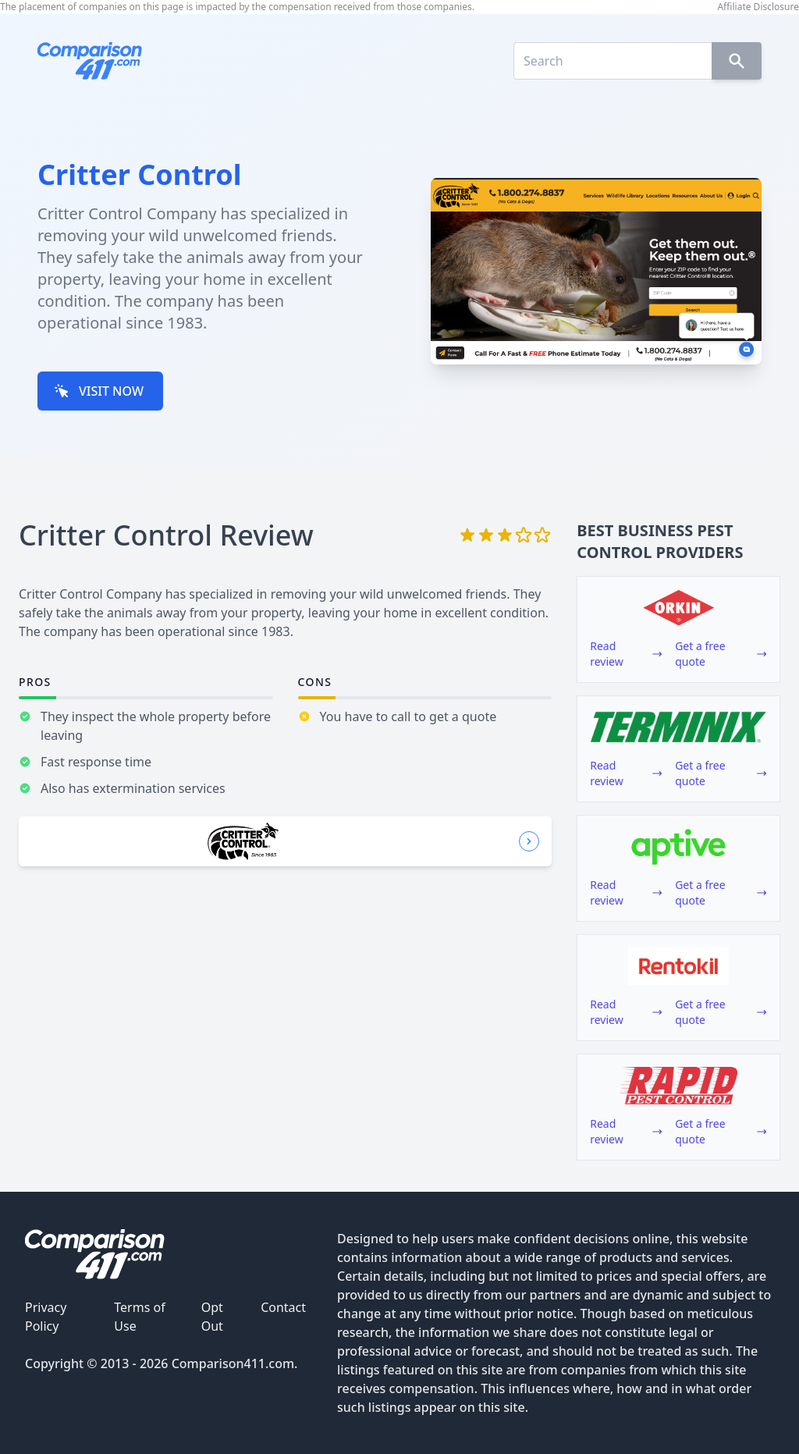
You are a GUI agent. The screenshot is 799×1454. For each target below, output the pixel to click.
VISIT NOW (99, 391)
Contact (283, 1307)
